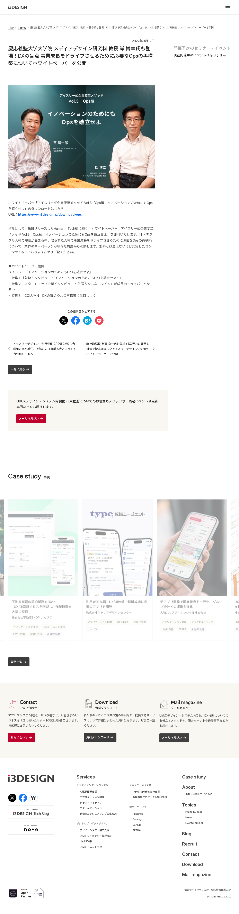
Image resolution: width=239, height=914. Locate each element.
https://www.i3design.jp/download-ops (50, 214)
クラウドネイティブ (202, 621)
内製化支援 (36, 633)
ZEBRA (182, 628)
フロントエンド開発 (54, 625)
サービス (92, 628)
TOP (11, 27)
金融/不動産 (53, 633)
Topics (22, 27)
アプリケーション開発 (25, 625)
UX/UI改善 (19, 633)
